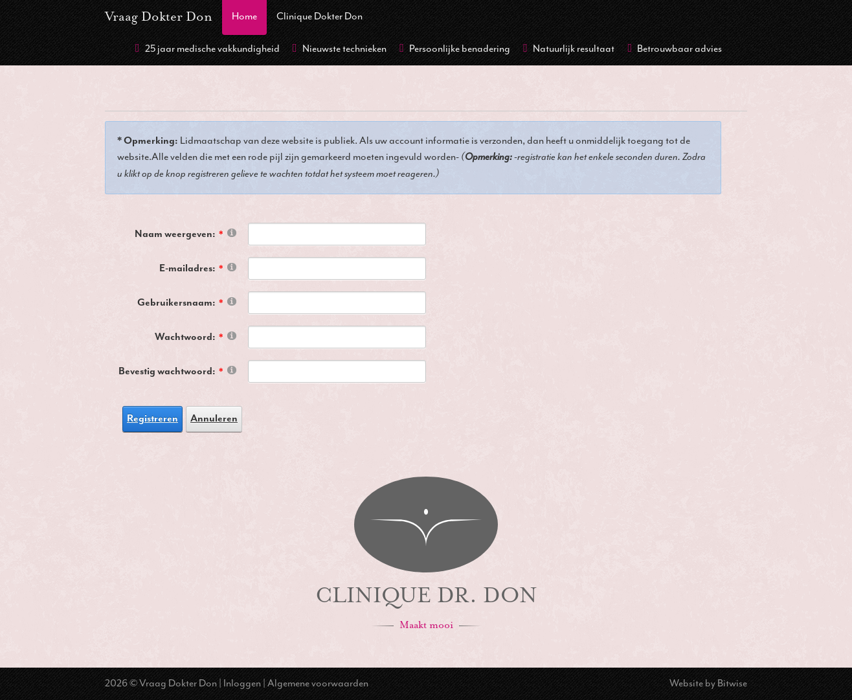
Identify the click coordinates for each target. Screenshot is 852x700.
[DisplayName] (337, 234)
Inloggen (242, 683)
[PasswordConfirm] (337, 371)
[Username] (337, 302)
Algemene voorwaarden (317, 683)
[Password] (337, 337)
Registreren (152, 418)
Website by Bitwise (708, 683)
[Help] (231, 232)
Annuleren (214, 418)
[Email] (337, 268)
